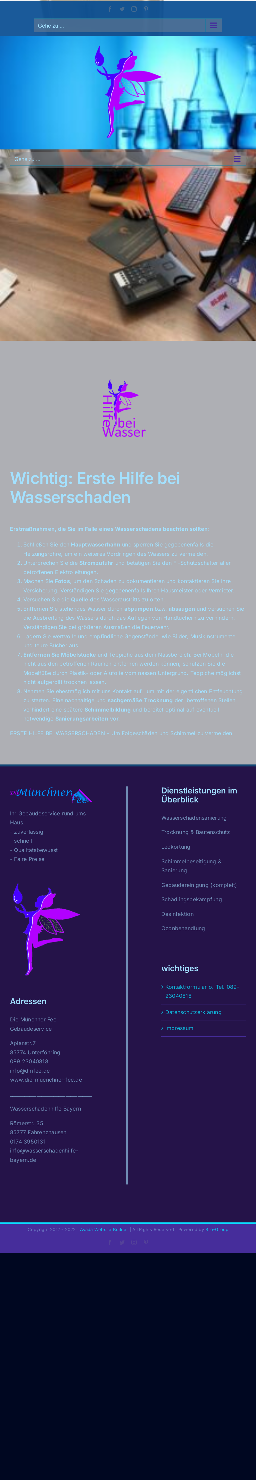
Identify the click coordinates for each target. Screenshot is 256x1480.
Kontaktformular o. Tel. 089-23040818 (202, 991)
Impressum (179, 1028)
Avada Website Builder (104, 1229)
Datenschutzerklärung (193, 1012)
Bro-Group (216, 1229)
